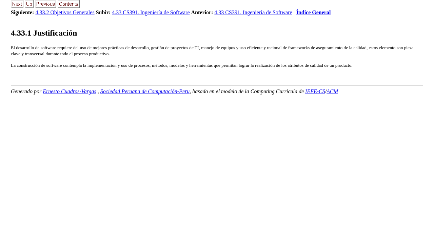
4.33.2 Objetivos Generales (64, 12)
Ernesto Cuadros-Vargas (69, 91)
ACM (332, 91)
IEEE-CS (315, 91)
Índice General (313, 12)
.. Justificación (44, 32)
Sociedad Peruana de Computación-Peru (145, 91)
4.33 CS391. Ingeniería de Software (151, 12)
